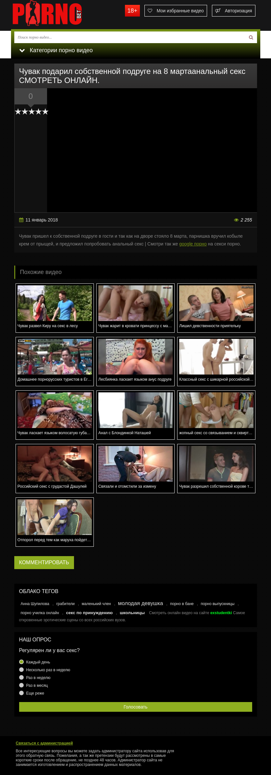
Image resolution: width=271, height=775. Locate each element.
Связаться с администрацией (44, 743)
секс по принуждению (89, 612)
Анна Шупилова (35, 604)
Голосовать (136, 706)
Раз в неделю (38, 677)
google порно (193, 243)
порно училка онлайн (40, 613)
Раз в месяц (37, 685)
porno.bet (59, 14)
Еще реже (35, 693)
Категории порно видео (56, 50)
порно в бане (182, 604)
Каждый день (38, 662)
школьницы (132, 612)
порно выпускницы (217, 604)
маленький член (96, 604)
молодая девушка (140, 603)
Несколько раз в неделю (48, 670)
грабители (65, 604)
